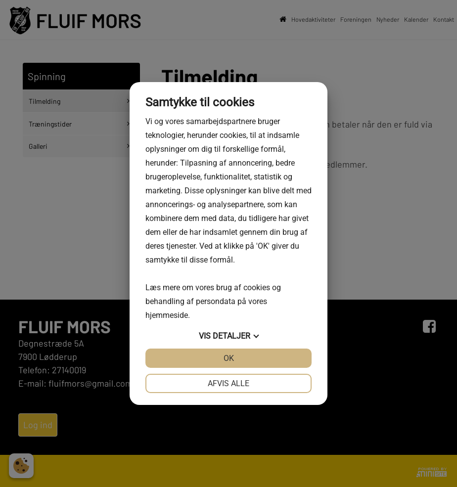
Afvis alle (228, 383)
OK (229, 358)
